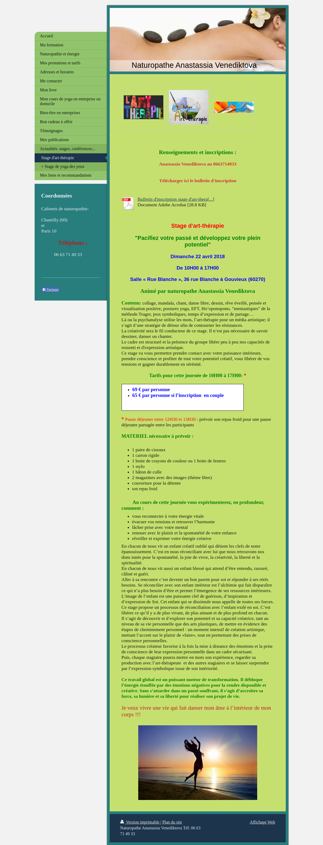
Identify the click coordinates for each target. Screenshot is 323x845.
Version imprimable (140, 822)
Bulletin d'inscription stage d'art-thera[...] (176, 199)
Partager (50, 290)
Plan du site (172, 822)
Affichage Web (262, 822)
